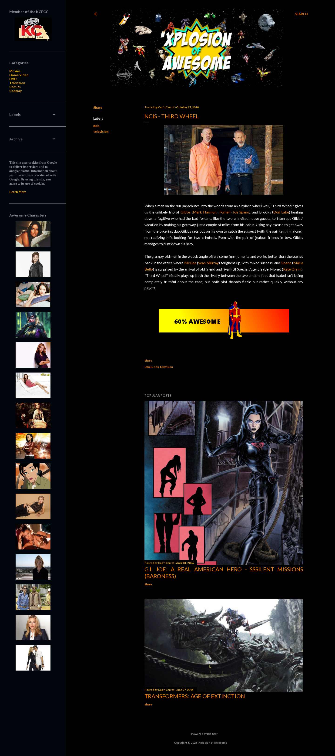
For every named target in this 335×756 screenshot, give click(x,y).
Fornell (224, 212)
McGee (190, 263)
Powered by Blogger (201, 734)
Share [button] (97, 107)
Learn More (17, 192)
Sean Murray (208, 263)
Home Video (19, 75)
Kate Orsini (292, 269)
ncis (96, 126)
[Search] (301, 14)
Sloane (286, 263)
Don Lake (281, 212)
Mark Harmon (204, 212)
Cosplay (15, 91)
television (101, 131)
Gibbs (186, 212)
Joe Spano (241, 212)
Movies (14, 71)
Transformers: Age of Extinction (194, 696)
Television (17, 83)
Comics (15, 87)
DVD (13, 79)
